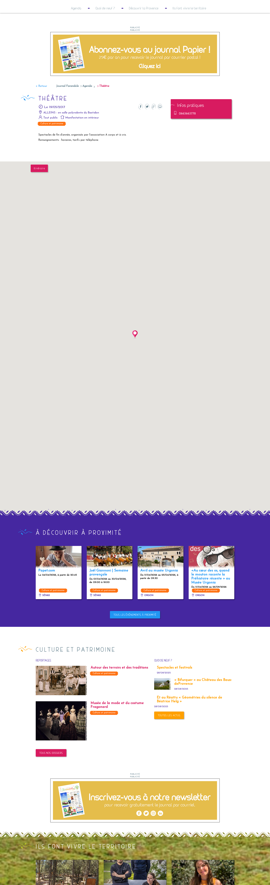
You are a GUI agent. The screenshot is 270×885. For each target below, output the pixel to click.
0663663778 (184, 127)
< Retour (41, 99)
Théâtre (104, 99)
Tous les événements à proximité (135, 628)
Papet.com (46, 584)
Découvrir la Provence (143, 22)
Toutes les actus (169, 729)
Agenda (76, 22)
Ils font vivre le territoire (189, 22)
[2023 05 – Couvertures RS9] (135, 67)
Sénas (44, 609)
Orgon (146, 609)
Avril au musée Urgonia (159, 584)
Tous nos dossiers (51, 766)
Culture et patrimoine (51, 137)
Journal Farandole (67, 99)
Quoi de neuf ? (105, 22)
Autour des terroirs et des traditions (119, 681)
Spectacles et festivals (174, 681)
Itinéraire (39, 182)
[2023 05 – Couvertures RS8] (135, 814)
